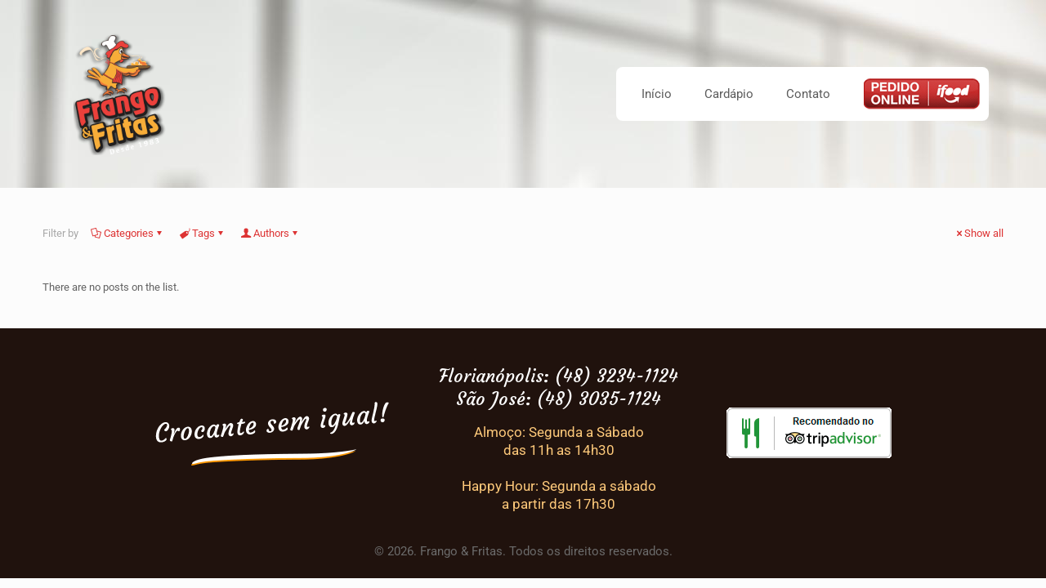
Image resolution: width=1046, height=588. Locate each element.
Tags (202, 233)
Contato (808, 94)
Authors (270, 233)
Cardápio (728, 94)
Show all (979, 233)
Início (656, 94)
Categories (127, 233)
